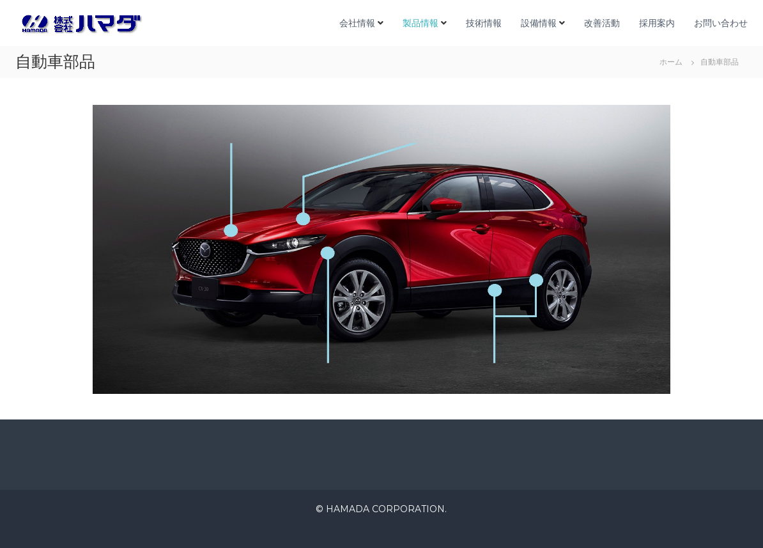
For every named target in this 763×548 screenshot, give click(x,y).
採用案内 (657, 23)
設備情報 (539, 23)
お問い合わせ (721, 23)
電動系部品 (443, 133)
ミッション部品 (310, 368)
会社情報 (357, 23)
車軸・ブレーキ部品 (536, 358)
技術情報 (484, 23)
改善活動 (602, 23)
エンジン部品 (229, 143)
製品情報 (420, 23)
